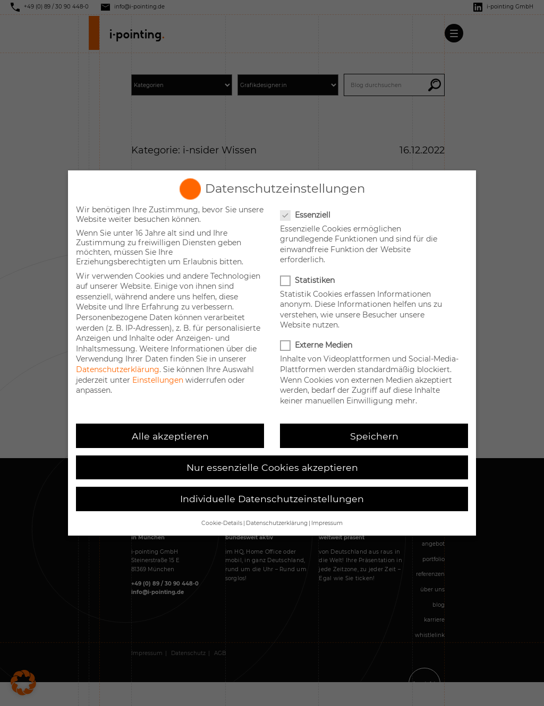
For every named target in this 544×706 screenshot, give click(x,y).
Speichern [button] (374, 436)
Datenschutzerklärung (117, 369)
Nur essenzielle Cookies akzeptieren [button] (272, 467)
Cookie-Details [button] (221, 523)
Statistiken (308, 280)
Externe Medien (317, 345)
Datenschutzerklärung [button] (277, 523)
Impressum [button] (327, 523)
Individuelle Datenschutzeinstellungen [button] (272, 498)
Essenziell (306, 215)
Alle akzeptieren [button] (170, 436)
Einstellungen (157, 380)
